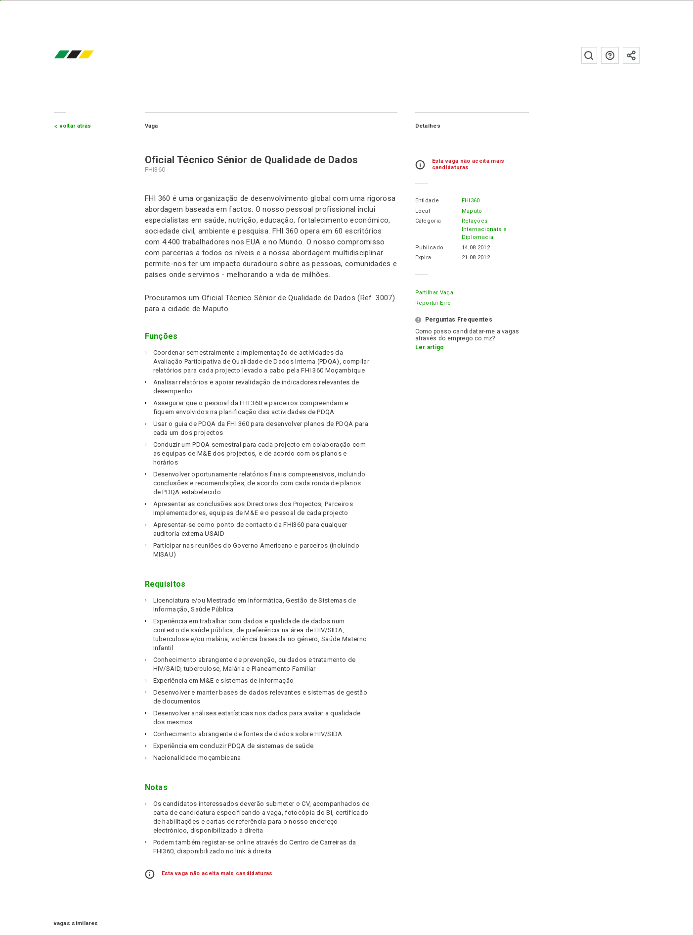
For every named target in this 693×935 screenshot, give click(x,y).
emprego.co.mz (88, 55)
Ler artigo (429, 347)
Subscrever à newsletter (631, 55)
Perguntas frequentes (610, 55)
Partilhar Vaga (434, 292)
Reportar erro (433, 303)
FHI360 (471, 200)
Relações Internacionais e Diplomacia (484, 229)
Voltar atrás (75, 126)
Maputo (472, 211)
